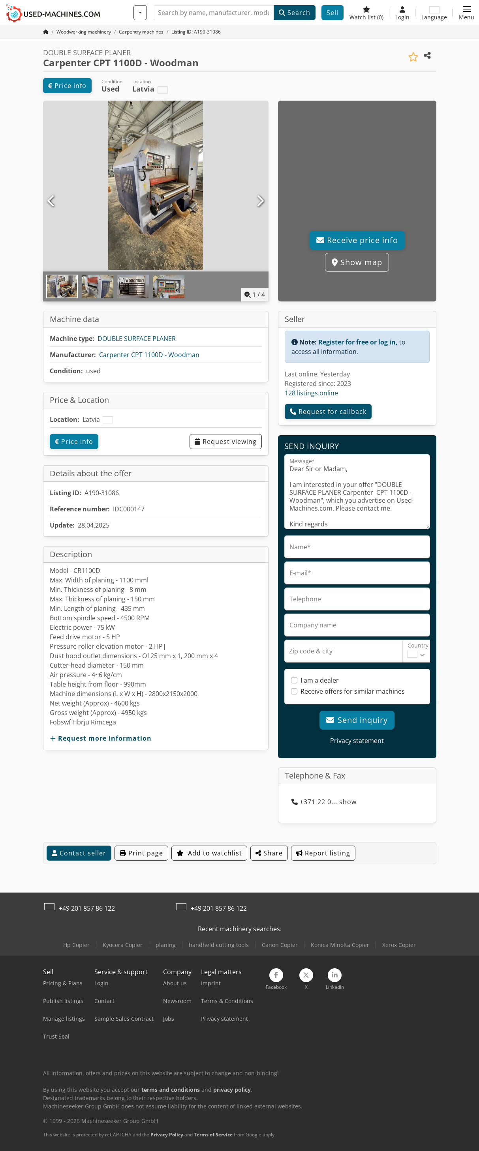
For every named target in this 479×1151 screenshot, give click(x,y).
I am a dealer (320, 680)
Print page (141, 853)
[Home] (83, 31)
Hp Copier (76, 945)
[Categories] (140, 12)
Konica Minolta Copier (340, 945)
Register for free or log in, (358, 342)
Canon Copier (280, 945)
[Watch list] (366, 12)
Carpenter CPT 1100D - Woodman (149, 354)
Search (294, 12)
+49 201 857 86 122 (87, 908)
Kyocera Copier (123, 945)
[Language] (434, 12)
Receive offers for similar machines (353, 691)
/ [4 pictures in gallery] (254, 294)
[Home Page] (46, 31)
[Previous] (51, 201)
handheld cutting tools (219, 945)
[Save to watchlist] (413, 57)
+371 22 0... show (324, 801)
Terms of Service (213, 1134)
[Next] (260, 201)
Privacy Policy (166, 1134)
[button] (466, 12)
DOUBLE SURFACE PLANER (137, 338)
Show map (357, 262)
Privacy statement (357, 740)
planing (166, 945)
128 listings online (311, 393)
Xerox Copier (399, 945)
